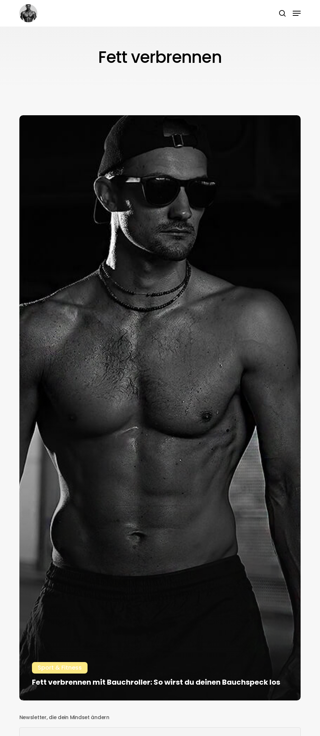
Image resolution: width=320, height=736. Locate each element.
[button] (297, 13)
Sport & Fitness (60, 667)
